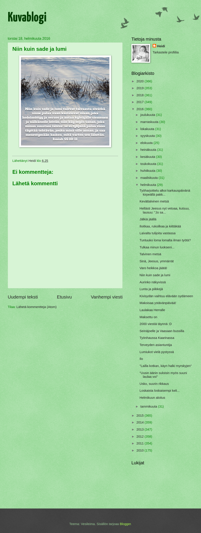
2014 (141, 422)
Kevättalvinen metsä (154, 201)
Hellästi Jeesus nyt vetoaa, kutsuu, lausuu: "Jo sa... (165, 210)
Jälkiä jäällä (148, 219)
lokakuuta (147, 129)
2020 (141, 81)
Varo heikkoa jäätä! (153, 268)
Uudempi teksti (23, 296)
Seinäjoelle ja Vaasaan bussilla (162, 331)
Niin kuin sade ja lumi (155, 275)
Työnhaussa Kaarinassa (157, 338)
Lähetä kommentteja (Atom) (37, 307)
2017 (141, 102)
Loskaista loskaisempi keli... (160, 390)
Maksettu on (148, 317)
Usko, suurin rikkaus (154, 384)
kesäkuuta (148, 157)
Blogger (125, 524)
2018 (141, 95)
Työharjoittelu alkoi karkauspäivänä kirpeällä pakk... (165, 192)
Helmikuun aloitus (152, 397)
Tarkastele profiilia (166, 52)
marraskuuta (149, 122)
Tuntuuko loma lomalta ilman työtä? (165, 240)
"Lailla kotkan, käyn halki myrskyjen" (166, 366)
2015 (141, 415)
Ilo (141, 359)
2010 (141, 450)
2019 (141, 88)
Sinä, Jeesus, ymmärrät (157, 261)
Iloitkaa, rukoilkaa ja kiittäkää (160, 226)
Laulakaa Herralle (152, 310)
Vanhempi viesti (107, 296)
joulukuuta (148, 115)
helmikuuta (148, 185)
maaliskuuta (149, 178)
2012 (141, 436)
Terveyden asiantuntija (156, 345)
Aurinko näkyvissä (153, 282)
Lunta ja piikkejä (151, 289)
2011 (141, 443)
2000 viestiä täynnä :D (156, 324)
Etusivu (64, 296)
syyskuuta (148, 136)
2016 (141, 109)
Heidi (161, 46)
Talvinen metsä (150, 254)
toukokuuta (148, 164)
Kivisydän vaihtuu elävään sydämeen (166, 296)
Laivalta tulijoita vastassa (158, 233)
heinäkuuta (148, 149)
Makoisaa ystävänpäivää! (158, 303)
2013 (141, 429)
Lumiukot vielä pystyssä (157, 352)
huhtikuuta (148, 170)
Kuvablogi (27, 18)
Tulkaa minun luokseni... (157, 247)
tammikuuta (149, 406)
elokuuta (147, 143)
